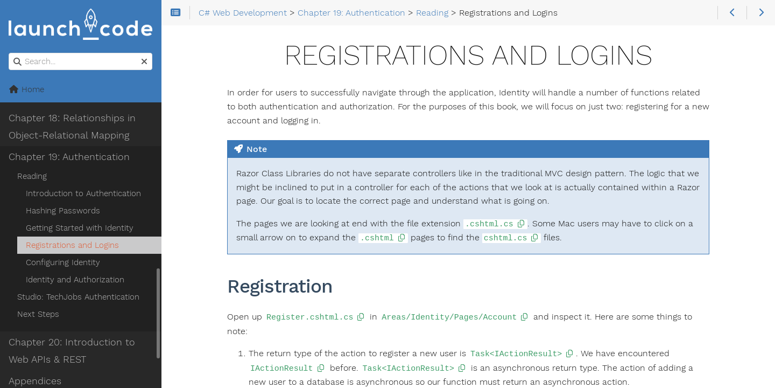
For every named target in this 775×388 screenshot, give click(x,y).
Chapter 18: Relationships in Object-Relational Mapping (72, 127)
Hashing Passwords (63, 211)
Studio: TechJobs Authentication (78, 297)
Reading (32, 176)
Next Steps (38, 314)
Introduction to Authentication (83, 193)
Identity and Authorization (75, 280)
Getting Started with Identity (79, 228)
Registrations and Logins (72, 245)
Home (26, 89)
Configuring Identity (63, 262)
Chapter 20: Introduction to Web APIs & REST (72, 351)
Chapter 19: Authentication (69, 156)
